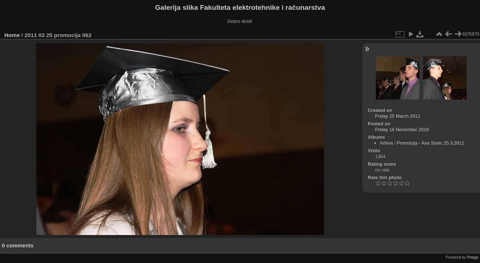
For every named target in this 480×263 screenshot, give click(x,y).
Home (12, 35)
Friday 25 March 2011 (397, 116)
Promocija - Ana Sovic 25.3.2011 (430, 143)
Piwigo (473, 257)
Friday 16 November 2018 (402, 129)
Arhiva (386, 143)
